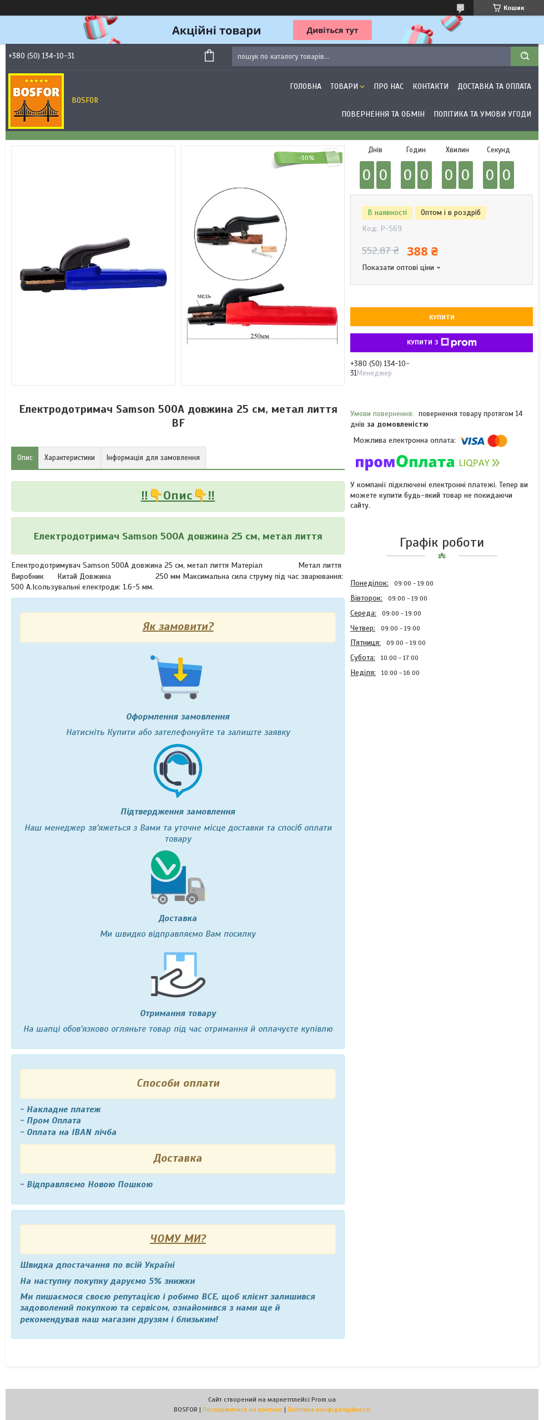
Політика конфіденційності (329, 1409)
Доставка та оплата (494, 86)
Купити (442, 317)
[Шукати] (524, 56)
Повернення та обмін (383, 114)
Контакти (430, 86)
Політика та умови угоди (482, 114)
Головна (305, 86)
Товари (344, 86)
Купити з (442, 343)
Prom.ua (323, 1399)
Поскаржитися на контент (243, 1409)
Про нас (389, 86)
